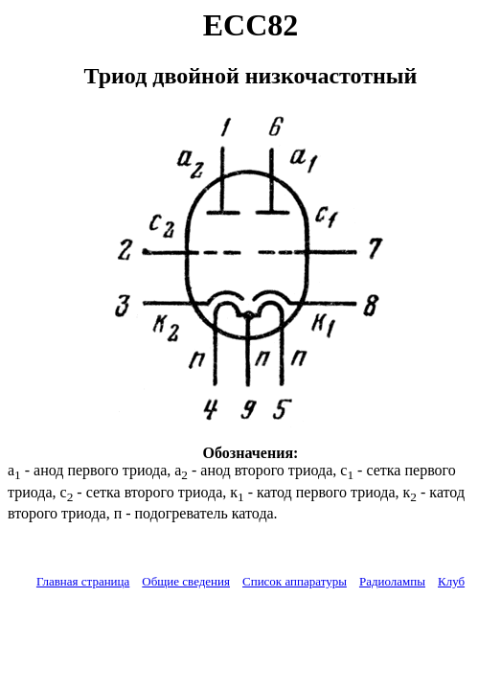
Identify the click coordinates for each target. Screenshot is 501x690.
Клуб (451, 581)
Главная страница (82, 581)
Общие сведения (186, 581)
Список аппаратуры (294, 581)
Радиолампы (392, 581)
